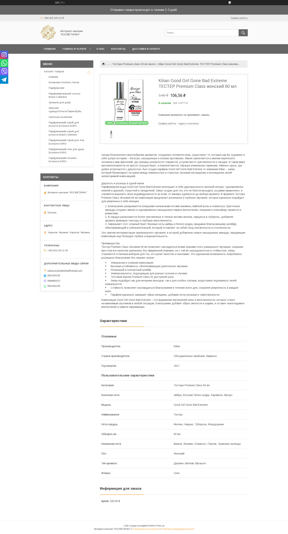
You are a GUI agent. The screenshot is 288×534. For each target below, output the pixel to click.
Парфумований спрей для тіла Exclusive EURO (66, 142)
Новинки (53, 76)
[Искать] (243, 32)
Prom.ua (160, 525)
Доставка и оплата (146, 48)
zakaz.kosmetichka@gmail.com (64, 270)
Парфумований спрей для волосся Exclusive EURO (64, 124)
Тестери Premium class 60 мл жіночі (133, 64)
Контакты (118, 48)
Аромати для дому (60, 102)
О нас (100, 48)
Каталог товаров (54, 71)
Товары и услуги (74, 48)
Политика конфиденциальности (177, 529)
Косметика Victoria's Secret (64, 82)
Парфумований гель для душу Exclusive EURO (66, 151)
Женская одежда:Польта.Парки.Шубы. (65, 110)
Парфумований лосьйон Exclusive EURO (63, 160)
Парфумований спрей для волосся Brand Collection (64, 133)
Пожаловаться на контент (145, 529)
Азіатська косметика (60, 117)
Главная (49, 48)
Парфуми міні (56, 88)
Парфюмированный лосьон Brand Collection (64, 95)
